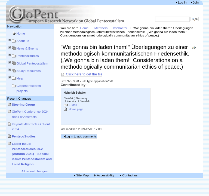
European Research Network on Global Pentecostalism (66, 14)
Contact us (129, 175)
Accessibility (105, 175)
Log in (183, 2)
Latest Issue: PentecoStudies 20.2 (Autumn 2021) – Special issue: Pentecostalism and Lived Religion (32, 154)
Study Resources (29, 70)
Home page (76, 109)
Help (20, 78)
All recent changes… (36, 171)
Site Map (82, 175)
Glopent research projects (29, 88)
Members (101, 28)
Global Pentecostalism (32, 63)
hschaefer (120, 28)
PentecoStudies (28, 55)
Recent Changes (19, 98)
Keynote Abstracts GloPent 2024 (31, 126)
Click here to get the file (82, 74)
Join (196, 2)
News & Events (27, 48)
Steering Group (23, 104)
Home (21, 33)
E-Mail (73, 104)
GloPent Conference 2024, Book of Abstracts (31, 114)
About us (23, 40)
